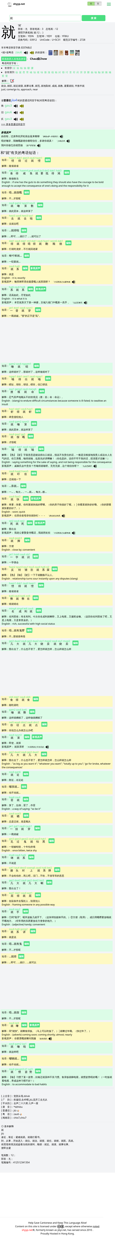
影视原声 (35, 268)
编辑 (47, 159)
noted (96, 1226)
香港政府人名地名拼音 (14, 59)
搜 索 (93, 18)
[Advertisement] (57, 340)
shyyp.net (27, 1230)
